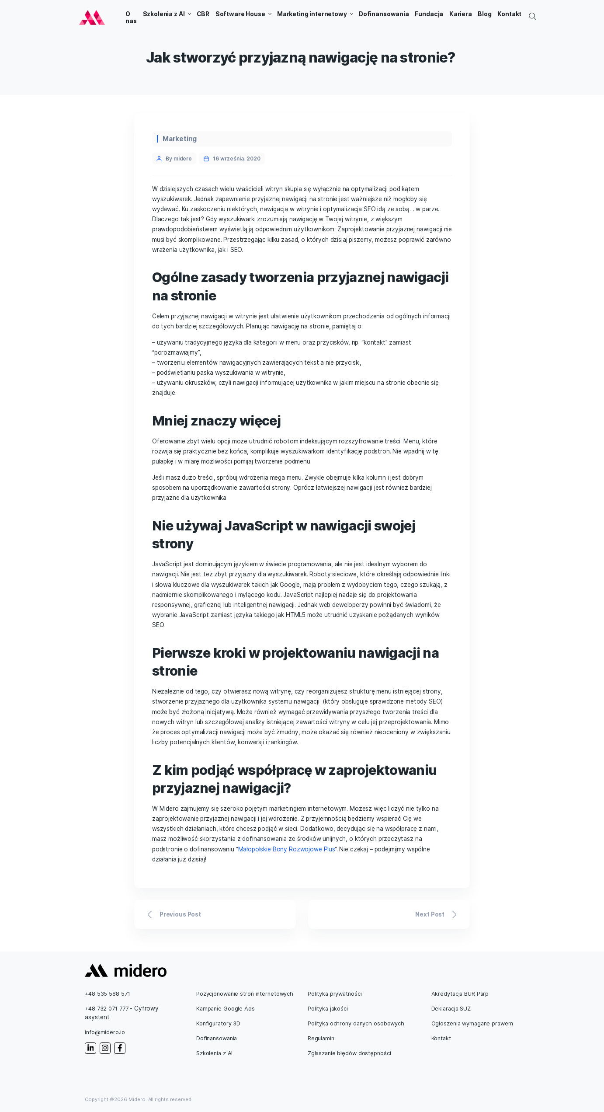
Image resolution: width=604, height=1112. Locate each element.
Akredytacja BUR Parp (460, 993)
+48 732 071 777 (106, 1008)
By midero (179, 158)
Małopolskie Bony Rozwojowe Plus (286, 849)
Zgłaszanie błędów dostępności (349, 1053)
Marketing (180, 139)
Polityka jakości (328, 1008)
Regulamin (321, 1038)
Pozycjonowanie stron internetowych (244, 993)
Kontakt (441, 1038)
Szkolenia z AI (214, 1053)
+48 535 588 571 (107, 993)
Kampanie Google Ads (225, 1008)
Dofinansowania (216, 1038)
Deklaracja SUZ (451, 1008)
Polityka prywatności (335, 993)
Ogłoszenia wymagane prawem (472, 1023)
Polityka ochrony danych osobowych (356, 1023)
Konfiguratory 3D (218, 1023)
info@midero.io (105, 1032)
